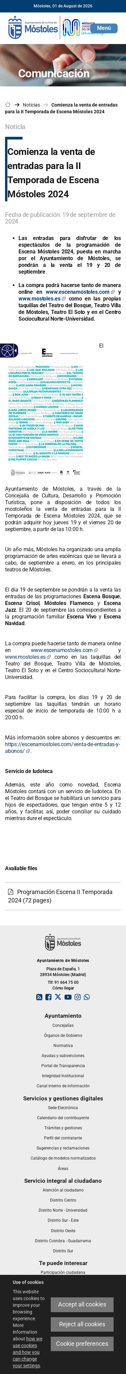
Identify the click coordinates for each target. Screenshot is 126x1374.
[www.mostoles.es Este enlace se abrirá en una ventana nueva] (42, 298)
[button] (104, 28)
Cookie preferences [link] (82, 1343)
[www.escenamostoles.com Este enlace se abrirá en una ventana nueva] (80, 292)
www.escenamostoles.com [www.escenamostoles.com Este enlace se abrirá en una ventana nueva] (64, 650)
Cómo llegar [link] (63, 988)
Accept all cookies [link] (82, 1304)
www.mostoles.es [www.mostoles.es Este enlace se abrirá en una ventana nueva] (28, 657)
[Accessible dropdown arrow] (14, 351)
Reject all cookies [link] (82, 1324)
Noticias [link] (31, 105)
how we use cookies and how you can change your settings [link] (27, 1352)
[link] (57, 27)
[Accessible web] (7, 351)
